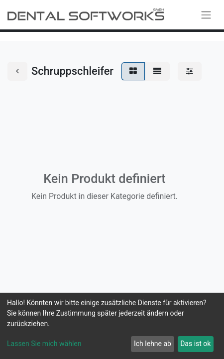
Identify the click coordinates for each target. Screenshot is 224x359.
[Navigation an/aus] (206, 14)
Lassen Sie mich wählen (44, 344)
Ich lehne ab (152, 344)
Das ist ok (195, 344)
